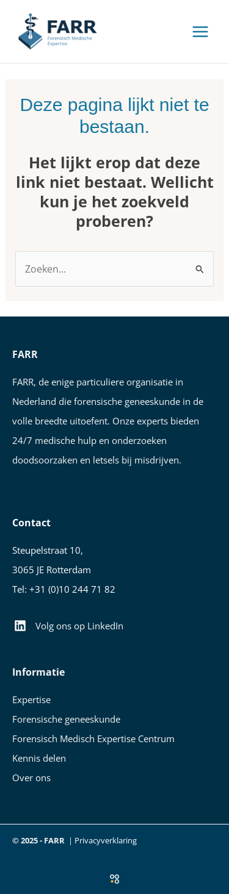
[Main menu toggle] (200, 31)
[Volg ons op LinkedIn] (69, 625)
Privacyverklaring (106, 840)
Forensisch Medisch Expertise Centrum (93, 738)
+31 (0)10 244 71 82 (72, 589)
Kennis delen (39, 758)
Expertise (31, 699)
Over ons (31, 777)
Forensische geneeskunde (66, 719)
